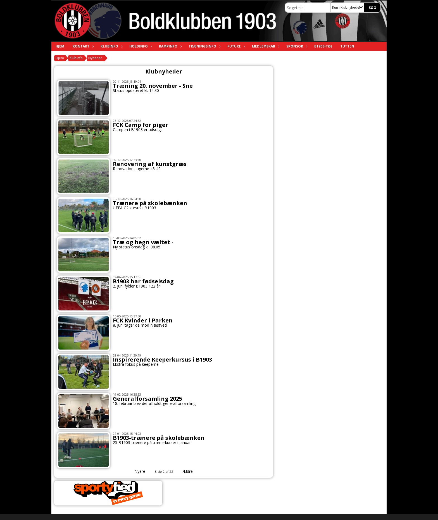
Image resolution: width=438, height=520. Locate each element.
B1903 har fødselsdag (143, 281)
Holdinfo (140, 46)
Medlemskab (265, 46)
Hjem (60, 46)
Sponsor (296, 46)
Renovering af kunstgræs (150, 164)
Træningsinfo (204, 46)
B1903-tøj (323, 46)
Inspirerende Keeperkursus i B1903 (162, 359)
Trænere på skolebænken (150, 203)
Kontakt (82, 46)
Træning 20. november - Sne (153, 85)
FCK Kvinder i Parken (143, 320)
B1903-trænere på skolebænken (158, 437)
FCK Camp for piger (140, 125)
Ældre (192, 471)
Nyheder (95, 58)
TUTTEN (347, 46)
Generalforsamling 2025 (147, 398)
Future (235, 46)
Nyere (136, 471)
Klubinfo (111, 46)
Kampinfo (169, 46)
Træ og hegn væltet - (143, 242)
